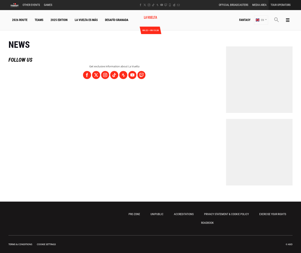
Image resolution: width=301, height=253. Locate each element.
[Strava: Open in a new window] (157, 5)
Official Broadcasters (233, 4)
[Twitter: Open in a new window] (145, 5)
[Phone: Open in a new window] (170, 5)
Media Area (259, 4)
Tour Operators (281, 4)
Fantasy (244, 20)
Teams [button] (39, 20)
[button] (261, 20)
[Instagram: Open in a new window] (149, 5)
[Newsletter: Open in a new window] (178, 5)
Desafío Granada (116, 20)
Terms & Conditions (20, 244)
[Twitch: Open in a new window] (166, 5)
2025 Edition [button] (59, 20)
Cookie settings (46, 244)
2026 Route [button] (19, 20)
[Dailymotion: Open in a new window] (174, 5)
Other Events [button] (31, 4)
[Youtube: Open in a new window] (162, 5)
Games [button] (48, 4)
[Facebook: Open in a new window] (140, 5)
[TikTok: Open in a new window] (153, 5)
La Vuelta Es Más (86, 20)
